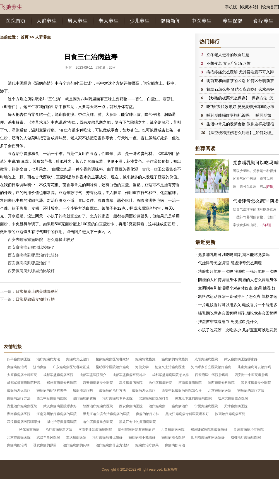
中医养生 (201, 21)
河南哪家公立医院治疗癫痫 (211, 367)
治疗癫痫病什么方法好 (112, 445)
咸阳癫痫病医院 (206, 359)
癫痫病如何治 (175, 445)
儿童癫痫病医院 (172, 430)
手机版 (231, 7)
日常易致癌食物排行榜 (35, 299)
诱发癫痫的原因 (45, 445)
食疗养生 (263, 21)
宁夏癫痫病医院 (206, 406)
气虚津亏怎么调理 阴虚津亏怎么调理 (230, 263)
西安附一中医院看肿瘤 (251, 375)
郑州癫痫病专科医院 (62, 383)
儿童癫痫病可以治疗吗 (254, 367)
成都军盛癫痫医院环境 (23, 383)
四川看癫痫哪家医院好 (208, 437)
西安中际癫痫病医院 (52, 398)
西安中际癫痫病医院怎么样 (182, 390)
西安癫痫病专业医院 (98, 383)
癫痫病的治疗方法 (112, 390)
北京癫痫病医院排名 (154, 398)
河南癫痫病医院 (190, 383)
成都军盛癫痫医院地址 (129, 375)
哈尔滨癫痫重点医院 (233, 398)
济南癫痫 (40, 367)
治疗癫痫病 (157, 406)
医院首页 (16, 21)
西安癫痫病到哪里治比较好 (31, 271)
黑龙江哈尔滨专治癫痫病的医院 (106, 414)
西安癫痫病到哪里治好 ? (29, 263)
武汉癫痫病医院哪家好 (241, 359)
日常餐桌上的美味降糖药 (37, 291)
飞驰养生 (11, 7)
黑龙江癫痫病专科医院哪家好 (187, 414)
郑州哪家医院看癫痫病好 (136, 430)
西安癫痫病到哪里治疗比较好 (33, 255)
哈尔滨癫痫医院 (160, 383)
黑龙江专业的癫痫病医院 (193, 398)
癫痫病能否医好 (173, 437)
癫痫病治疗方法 (18, 398)
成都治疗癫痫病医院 (246, 437)
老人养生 (108, 21)
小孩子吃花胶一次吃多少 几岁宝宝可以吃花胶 (237, 330)
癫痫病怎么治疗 (78, 359)
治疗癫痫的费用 (84, 398)
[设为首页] (270, 7)
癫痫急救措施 (145, 359)
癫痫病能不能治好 (142, 437)
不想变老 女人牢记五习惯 (228, 63)
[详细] (270, 186)
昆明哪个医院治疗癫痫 (112, 367)
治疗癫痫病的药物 (76, 445)
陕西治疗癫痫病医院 (98, 406)
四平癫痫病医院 (18, 359)
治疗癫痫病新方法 (58, 430)
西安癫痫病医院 (131, 406)
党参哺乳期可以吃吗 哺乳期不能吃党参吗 (234, 254)
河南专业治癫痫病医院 (95, 430)
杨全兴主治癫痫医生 (170, 367)
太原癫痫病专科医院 (22, 375)
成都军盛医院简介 (93, 375)
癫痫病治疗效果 (147, 445)
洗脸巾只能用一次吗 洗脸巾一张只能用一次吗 (237, 271)
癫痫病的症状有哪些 (52, 390)
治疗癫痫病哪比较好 (107, 437)
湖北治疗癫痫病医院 (22, 406)
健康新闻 (170, 21)
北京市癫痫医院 (18, 437)
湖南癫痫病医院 (18, 414)
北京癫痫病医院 (219, 390)
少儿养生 (139, 21)
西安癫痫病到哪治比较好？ (31, 247)
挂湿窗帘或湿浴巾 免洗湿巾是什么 (228, 321)
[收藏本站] (249, 7)
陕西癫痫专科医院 (221, 383)
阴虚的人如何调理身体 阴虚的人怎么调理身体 (237, 279)
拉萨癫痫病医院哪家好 (112, 359)
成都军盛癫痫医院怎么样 (170, 375)
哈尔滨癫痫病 (29, 430)
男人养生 (78, 21)
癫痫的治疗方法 (147, 414)
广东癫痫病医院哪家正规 (71, 367)
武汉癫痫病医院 (131, 383)
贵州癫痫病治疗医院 (249, 430)
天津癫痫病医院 (235, 406)
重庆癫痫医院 (76, 437)
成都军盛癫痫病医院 (58, 375)
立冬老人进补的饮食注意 (227, 54)
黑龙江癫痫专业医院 (256, 383)
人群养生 (47, 21)
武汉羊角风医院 (48, 437)
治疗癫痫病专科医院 (117, 398)
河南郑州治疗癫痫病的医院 (57, 414)
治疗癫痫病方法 (48, 359)
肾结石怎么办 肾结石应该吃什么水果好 (240, 89)
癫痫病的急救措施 (175, 359)
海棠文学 (142, 367)
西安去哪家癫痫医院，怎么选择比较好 (41, 239)
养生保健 (232, 21)
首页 (24, 37)
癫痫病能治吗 (17, 367)
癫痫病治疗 (180, 406)
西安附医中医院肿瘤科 (212, 375)
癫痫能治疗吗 (83, 390)
